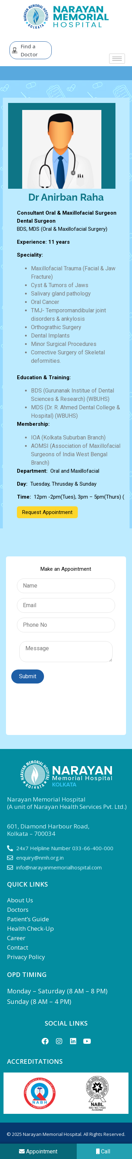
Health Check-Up (30, 928)
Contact (17, 947)
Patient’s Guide (28, 919)
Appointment (38, 1151)
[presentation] (64, 705)
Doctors (18, 909)
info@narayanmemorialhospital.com (59, 867)
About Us (20, 900)
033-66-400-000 (92, 848)
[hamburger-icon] (117, 59)
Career (16, 938)
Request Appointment (47, 512)
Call (103, 1151)
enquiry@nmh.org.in (40, 857)
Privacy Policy (26, 957)
